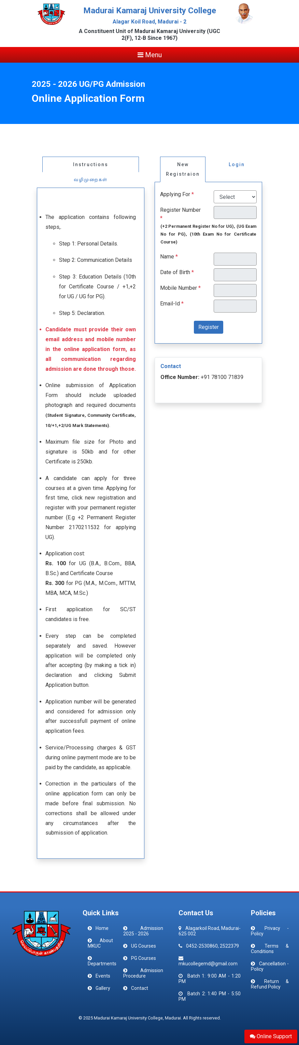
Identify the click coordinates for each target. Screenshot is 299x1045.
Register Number (180, 210)
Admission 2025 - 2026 (143, 930)
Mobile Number (178, 288)
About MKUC (100, 943)
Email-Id (170, 303)
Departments (102, 963)
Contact (139, 988)
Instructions (90, 164)
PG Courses (143, 958)
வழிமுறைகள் (91, 180)
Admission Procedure (143, 973)
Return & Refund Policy (270, 984)
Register (208, 327)
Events (103, 976)
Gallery (103, 988)
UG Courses (143, 946)
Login (237, 164)
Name (167, 256)
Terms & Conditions (270, 948)
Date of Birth (175, 272)
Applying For (175, 194)
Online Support (271, 1036)
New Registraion (183, 169)
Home (102, 928)
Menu (150, 55)
